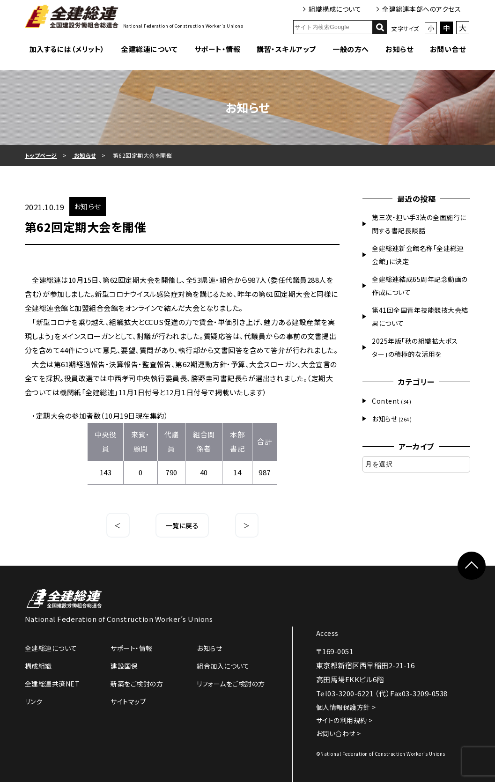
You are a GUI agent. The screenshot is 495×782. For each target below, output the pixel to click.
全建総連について (149, 49)
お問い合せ (448, 49)
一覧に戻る (182, 525)
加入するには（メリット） (67, 49)
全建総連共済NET (52, 683)
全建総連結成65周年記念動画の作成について (420, 285)
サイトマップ (128, 701)
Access (327, 633)
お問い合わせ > (338, 733)
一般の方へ (350, 49)
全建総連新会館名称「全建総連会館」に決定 (418, 254)
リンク (34, 701)
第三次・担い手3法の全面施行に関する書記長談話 (419, 224)
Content (386, 401)
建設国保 (124, 666)
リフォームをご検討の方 (231, 683)
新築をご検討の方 (137, 683)
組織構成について (335, 9)
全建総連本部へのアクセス (421, 9)
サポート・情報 (217, 49)
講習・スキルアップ (286, 49)
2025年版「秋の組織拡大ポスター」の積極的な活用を (415, 347)
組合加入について (223, 666)
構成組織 (38, 666)
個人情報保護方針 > (346, 707)
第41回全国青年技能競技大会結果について (420, 316)
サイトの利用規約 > (344, 720)
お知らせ (399, 49)
